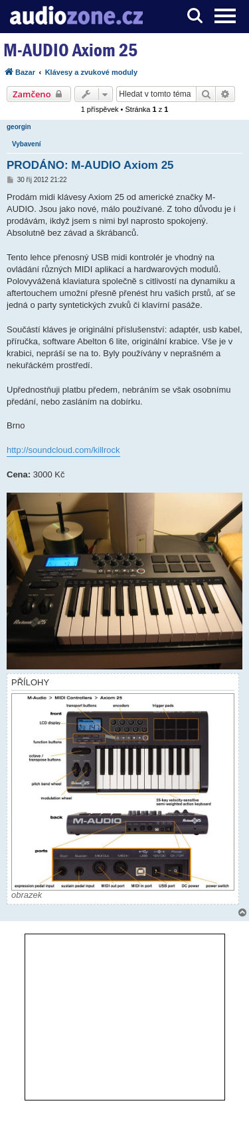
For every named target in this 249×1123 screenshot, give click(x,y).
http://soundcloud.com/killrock (63, 450)
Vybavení (26, 144)
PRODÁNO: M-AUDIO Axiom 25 (90, 165)
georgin (19, 126)
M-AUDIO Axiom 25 (70, 50)
